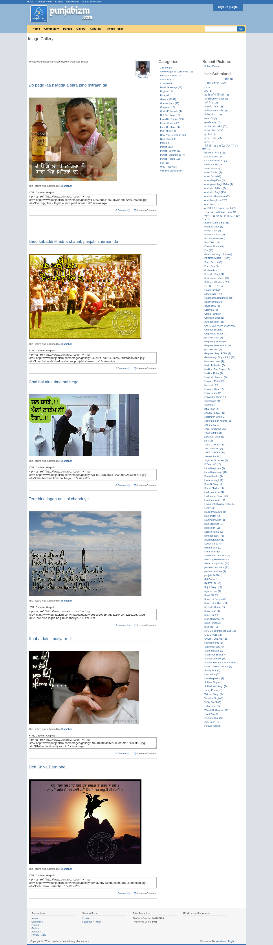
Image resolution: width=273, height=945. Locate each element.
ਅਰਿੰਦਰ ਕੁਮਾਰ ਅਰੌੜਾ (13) (216, 110)
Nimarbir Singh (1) (213, 551)
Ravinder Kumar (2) (214, 607)
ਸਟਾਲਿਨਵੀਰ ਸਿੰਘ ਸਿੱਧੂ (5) (216, 94)
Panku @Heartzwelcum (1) (218, 559)
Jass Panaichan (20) (215, 428)
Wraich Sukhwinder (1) (216, 710)
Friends (59, 1)
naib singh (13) (212, 527)
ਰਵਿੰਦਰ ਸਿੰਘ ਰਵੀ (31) (214, 130)
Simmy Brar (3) (212, 670)
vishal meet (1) (212, 706)
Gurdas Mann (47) (169, 103)
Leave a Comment (146, 210)
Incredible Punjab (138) (172, 119)
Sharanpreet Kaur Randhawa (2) (221, 662)
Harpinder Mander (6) (215, 377)
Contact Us (88, 918)
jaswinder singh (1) (214, 436)
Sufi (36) (164, 162)
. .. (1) (207, 86)
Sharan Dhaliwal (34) (215, 658)
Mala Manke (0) (168, 131)
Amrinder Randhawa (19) (217, 196)
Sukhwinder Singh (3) (215, 686)
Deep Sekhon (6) (213, 262)
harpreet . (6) (211, 385)
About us (95, 28)
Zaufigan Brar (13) (213, 718)
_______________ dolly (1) (218, 79)
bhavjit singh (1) (212, 230)
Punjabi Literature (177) (172, 154)
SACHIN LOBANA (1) (215, 638)
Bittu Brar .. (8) (212, 242)
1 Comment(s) (122, 893)
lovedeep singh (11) (214, 500)
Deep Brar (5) (211, 266)
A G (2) (208, 90)
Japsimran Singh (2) (214, 416)
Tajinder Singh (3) (213, 694)
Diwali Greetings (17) (171, 87)
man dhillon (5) (212, 516)
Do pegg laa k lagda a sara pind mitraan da (68, 85)
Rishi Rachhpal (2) (214, 619)
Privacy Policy (114, 28)
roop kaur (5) (211, 627)
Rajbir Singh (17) (213, 587)
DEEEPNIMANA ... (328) (217, 258)
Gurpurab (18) (167, 107)
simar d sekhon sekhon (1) (218, 666)
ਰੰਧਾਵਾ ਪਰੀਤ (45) (213, 138)
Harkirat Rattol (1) (213, 373)
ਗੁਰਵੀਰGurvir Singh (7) (216, 98)
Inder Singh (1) (212, 401)
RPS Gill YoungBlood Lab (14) (220, 630)
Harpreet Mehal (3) (214, 381)
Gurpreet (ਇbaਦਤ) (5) (215, 341)
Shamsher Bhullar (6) (215, 654)
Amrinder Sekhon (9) (215, 188)
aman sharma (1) (213, 168)
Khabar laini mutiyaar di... (52, 638)
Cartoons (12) (167, 79)
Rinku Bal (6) (211, 615)
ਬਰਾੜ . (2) (209, 142)
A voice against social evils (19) (176, 71)
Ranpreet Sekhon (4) (215, 599)
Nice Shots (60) (168, 139)
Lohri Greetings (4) (170, 127)
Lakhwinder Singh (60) (216, 496)
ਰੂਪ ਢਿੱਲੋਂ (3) (210, 134)
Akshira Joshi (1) (213, 164)
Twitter (97, 921)
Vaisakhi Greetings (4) (171, 170)
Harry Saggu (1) (212, 393)
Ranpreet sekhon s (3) (215, 603)
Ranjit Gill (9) (211, 595)
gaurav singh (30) (213, 302)
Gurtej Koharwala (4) (171, 111)
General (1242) (168, 99)
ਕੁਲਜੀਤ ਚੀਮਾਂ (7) (212, 122)
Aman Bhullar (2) (213, 172)
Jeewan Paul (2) (212, 456)
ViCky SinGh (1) (212, 702)
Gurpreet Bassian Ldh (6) (217, 345)
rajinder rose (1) (212, 591)
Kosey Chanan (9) (169, 123)
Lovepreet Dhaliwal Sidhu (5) (219, 504)
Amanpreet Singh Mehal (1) (218, 184)
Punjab (67, 28)
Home (30, 1)
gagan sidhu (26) (213, 294)
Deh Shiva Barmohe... (49, 767)
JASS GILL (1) (211, 424)
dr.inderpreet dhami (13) (216, 278)
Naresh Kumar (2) (213, 531)
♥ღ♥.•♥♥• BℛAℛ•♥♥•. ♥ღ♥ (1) (220, 212)
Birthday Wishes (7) (170, 75)
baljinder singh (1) (213, 226)
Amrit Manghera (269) (215, 200)
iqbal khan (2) (211, 409)
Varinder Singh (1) (213, 698)
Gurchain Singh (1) (214, 317)
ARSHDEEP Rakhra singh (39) (220, 208)
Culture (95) (166, 83)
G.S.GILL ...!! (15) (213, 286)
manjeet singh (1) (213, 523)
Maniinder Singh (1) (214, 520)
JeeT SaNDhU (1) (213, 448)
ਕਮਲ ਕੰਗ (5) (210, 118)
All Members (72, 1)
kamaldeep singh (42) (215, 472)
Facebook (87, 921)
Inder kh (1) (210, 405)
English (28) (166, 91)
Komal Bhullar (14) (214, 488)
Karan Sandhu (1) (213, 476)
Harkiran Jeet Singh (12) (217, 369)
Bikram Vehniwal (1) (214, 238)
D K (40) (208, 250)
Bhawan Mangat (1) (214, 234)
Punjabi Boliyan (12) (170, 151)
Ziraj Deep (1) (211, 722)
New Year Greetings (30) (173, 135)
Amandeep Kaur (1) (214, 180)
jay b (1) (208, 440)
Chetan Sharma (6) (214, 246)
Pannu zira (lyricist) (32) (216, 563)
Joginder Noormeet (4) (216, 460)
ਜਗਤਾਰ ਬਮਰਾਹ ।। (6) (215, 152)
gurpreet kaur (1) (213, 349)
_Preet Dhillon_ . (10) (215, 82)
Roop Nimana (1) (213, 623)
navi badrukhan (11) (214, 539)
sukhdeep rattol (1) (214, 678)
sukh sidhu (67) (212, 674)
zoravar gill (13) (212, 726)
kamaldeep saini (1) (214, 468)
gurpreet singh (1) (213, 337)
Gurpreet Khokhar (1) (215, 333)
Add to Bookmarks (91, 1)
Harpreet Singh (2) (214, 389)
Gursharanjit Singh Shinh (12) (219, 357)
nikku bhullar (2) (212, 547)
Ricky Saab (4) (212, 611)
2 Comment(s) (122, 368)
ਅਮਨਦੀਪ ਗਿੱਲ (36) (213, 106)
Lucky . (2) (209, 508)
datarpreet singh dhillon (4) (218, 254)
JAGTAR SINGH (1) (214, 413)
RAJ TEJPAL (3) (212, 583)
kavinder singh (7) (213, 480)
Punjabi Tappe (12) (170, 158)
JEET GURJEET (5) (214, 452)
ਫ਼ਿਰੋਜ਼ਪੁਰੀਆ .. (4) (213, 114)
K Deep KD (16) (212, 464)
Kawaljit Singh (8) (213, 484)
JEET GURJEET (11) (215, 444)
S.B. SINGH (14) (213, 634)
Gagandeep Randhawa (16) (218, 298)
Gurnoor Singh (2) (213, 329)
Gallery (80, 28)
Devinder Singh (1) (214, 274)
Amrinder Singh (225, 941)
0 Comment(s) (122, 210)
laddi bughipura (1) (214, 492)
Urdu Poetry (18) (169, 166)
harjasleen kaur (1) (214, 361)
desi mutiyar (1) (212, 270)
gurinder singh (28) (214, 321)
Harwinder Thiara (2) (215, 397)
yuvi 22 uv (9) (211, 714)
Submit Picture (212, 66)
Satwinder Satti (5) (214, 646)
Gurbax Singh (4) (213, 313)
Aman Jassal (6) (212, 176)
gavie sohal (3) (212, 306)
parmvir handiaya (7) (215, 571)
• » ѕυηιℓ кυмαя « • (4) (215, 160)
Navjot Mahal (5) (213, 543)
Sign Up (223, 7)
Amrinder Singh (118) (215, 192)
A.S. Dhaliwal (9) (213, 156)
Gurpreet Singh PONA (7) (217, 353)
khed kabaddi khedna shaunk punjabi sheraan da (73, 241)
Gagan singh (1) (212, 290)
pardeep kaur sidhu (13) (216, 567)
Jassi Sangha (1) (213, 432)
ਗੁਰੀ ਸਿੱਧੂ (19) (211, 102)
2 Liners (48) (166, 67)
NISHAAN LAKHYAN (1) (217, 555)
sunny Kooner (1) (213, 690)
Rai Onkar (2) (211, 579)
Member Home (44, 1)
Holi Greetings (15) (170, 115)
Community (51, 28)
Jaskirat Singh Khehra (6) (217, 420)
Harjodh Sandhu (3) (214, 365)
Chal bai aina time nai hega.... (56, 382)
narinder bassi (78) (214, 535)
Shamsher (143, 77)
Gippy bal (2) (211, 309)
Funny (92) (166, 95)
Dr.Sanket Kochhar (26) (216, 282)
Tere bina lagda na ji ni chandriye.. (60, 498)
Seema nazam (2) (213, 650)
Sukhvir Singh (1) (213, 682)
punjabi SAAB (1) (213, 575)
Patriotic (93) (166, 147)
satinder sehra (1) (213, 642)
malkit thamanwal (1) (215, 512)
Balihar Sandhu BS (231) (217, 222)
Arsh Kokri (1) (211, 204)
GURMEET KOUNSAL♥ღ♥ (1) (220, 325)
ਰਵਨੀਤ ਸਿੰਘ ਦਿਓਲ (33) (215, 126)
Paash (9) (165, 143)
